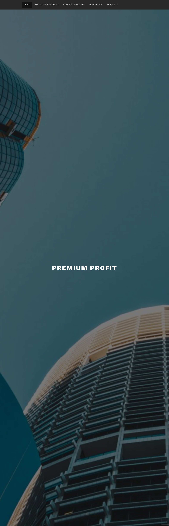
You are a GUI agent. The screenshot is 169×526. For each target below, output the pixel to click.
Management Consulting (46, 5)
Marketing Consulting (74, 5)
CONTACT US (112, 5)
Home (27, 5)
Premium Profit (84, 268)
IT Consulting (95, 5)
